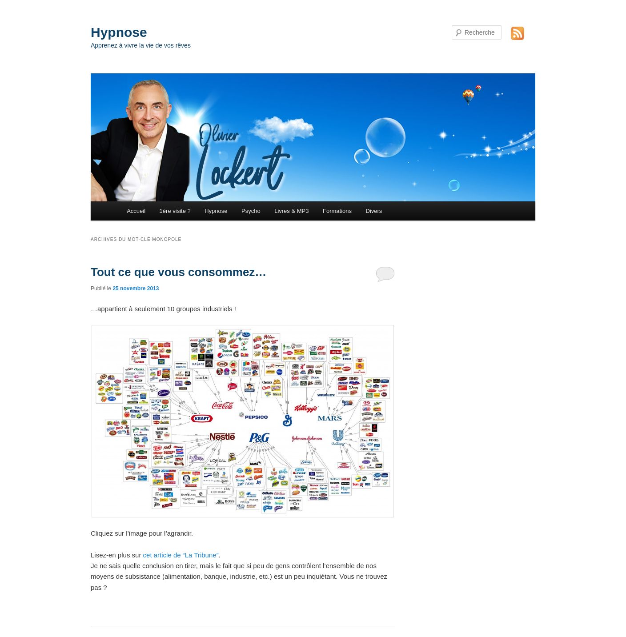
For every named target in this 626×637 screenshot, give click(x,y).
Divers (374, 211)
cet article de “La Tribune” (181, 555)
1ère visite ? (175, 211)
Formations (337, 211)
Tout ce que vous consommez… (178, 272)
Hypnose (119, 32)
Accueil (136, 211)
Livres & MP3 (291, 211)
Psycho (251, 211)
